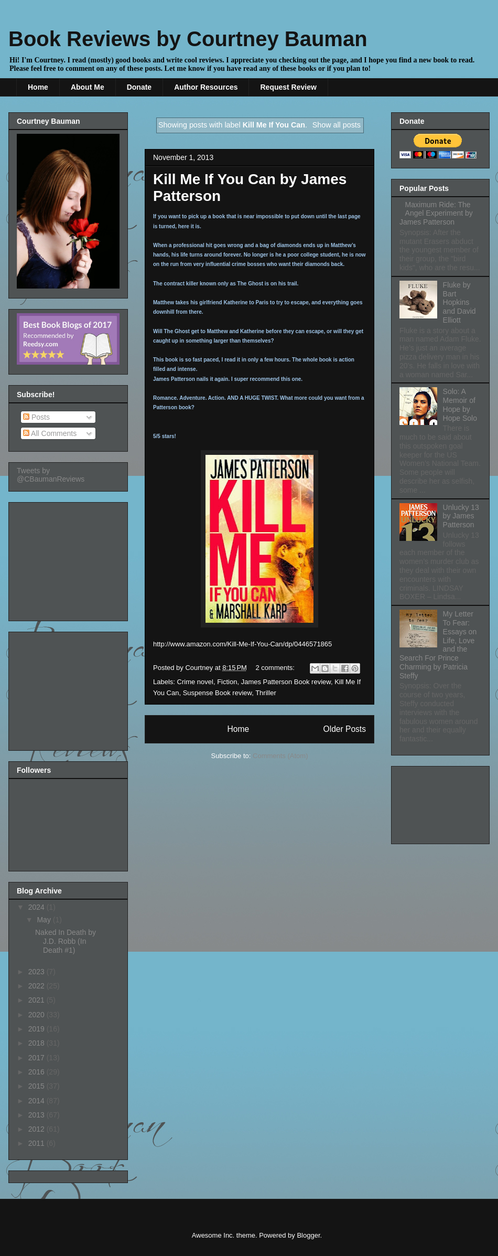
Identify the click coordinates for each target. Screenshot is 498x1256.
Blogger (308, 1235)
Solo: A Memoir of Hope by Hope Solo (460, 404)
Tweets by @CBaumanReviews (50, 474)
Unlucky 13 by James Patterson (461, 516)
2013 (37, 1115)
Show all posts (336, 125)
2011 (37, 1143)
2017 (37, 1057)
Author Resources (205, 87)
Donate (139, 87)
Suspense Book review (217, 693)
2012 (37, 1129)
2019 (37, 1029)
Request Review (288, 87)
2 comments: (276, 668)
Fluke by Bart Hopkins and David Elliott (459, 302)
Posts (36, 417)
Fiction (227, 682)
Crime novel (195, 682)
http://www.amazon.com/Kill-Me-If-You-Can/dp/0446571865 (242, 644)
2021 (37, 1000)
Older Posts (344, 729)
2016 (37, 1072)
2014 (37, 1101)
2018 (37, 1043)
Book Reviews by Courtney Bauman (187, 38)
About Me (87, 87)
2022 (37, 986)
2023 (37, 971)
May (44, 920)
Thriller (265, 693)
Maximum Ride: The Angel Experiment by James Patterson (436, 213)
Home (38, 87)
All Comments (50, 433)
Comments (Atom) (280, 756)
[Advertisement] (69, 558)
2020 (37, 1014)
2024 (37, 907)
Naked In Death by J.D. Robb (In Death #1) (65, 941)
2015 (37, 1086)
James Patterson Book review (286, 682)
